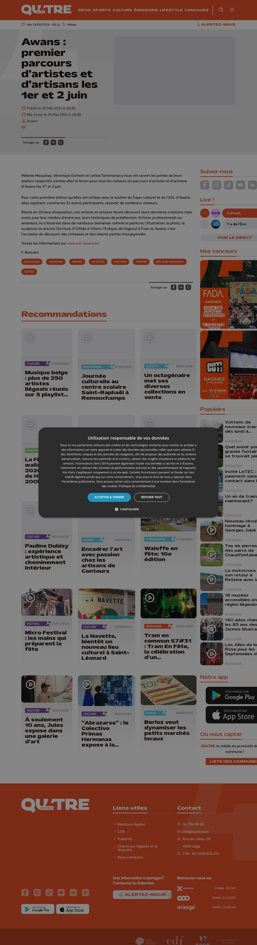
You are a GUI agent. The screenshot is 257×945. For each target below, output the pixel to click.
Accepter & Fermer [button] (109, 497)
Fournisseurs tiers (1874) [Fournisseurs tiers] (92, 463)
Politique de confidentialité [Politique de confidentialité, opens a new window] (137, 486)
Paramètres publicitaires (78, 481)
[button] (128, 509)
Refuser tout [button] (151, 497)
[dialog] (128, 472)
